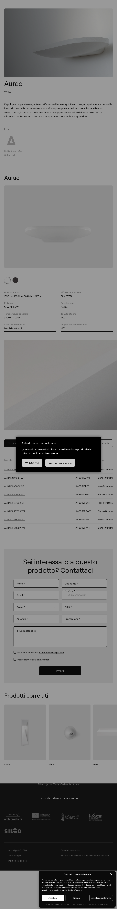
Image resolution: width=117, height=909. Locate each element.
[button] (111, 874)
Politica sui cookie (52, 904)
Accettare (52, 898)
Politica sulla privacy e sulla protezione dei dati (79, 904)
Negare (76, 898)
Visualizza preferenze (101, 898)
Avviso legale (103, 904)
